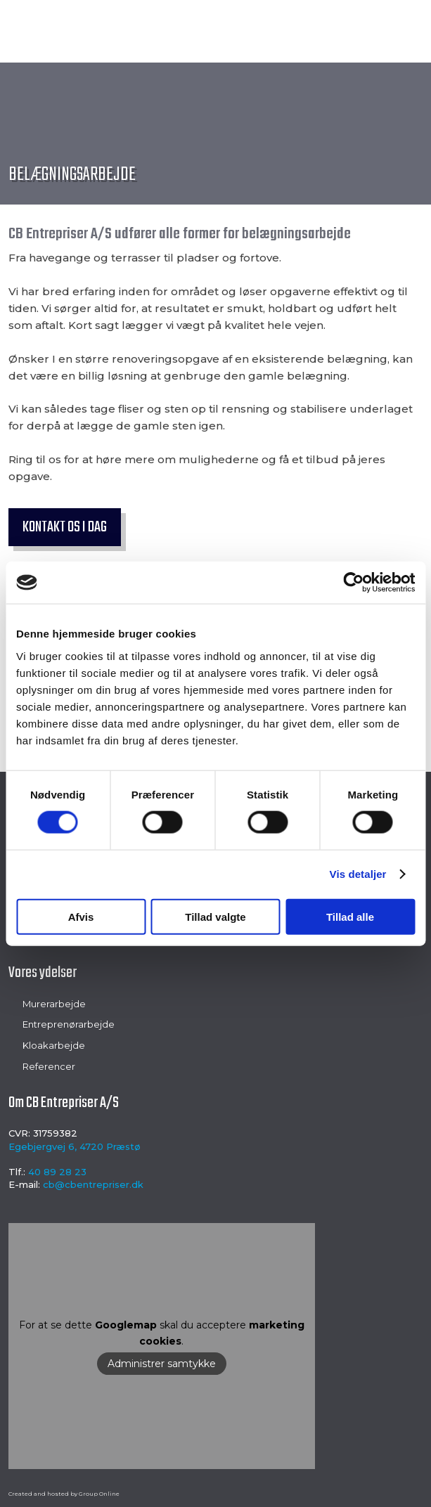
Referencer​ (48, 1066)
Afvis (81, 916)
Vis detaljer (358, 874)
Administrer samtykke (162, 1363)
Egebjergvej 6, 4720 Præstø (74, 1146)
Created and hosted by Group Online (64, 1493)
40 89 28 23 (57, 1171)
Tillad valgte (215, 916)
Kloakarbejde (53, 1045)
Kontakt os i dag (64, 527)
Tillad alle (350, 916)
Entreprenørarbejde (68, 1024)
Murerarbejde (54, 1003)
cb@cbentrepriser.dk (93, 1184)
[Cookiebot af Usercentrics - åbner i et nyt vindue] (353, 582)
